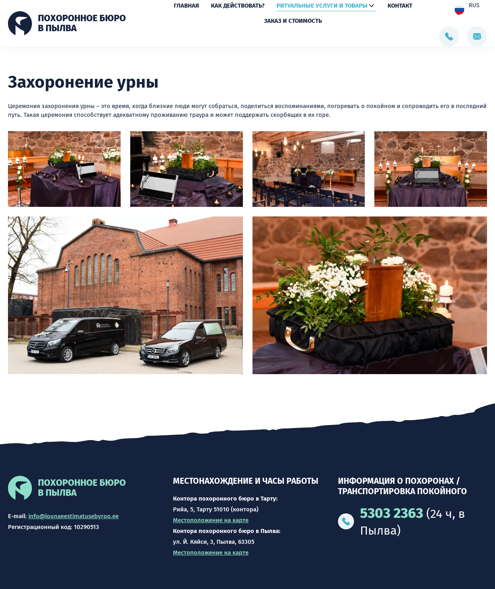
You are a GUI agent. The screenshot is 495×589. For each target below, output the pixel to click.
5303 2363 (391, 513)
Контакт (400, 6)
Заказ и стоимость (293, 21)
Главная (186, 6)
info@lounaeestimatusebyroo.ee (73, 516)
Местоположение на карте (210, 520)
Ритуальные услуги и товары (322, 6)
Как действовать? (237, 6)
